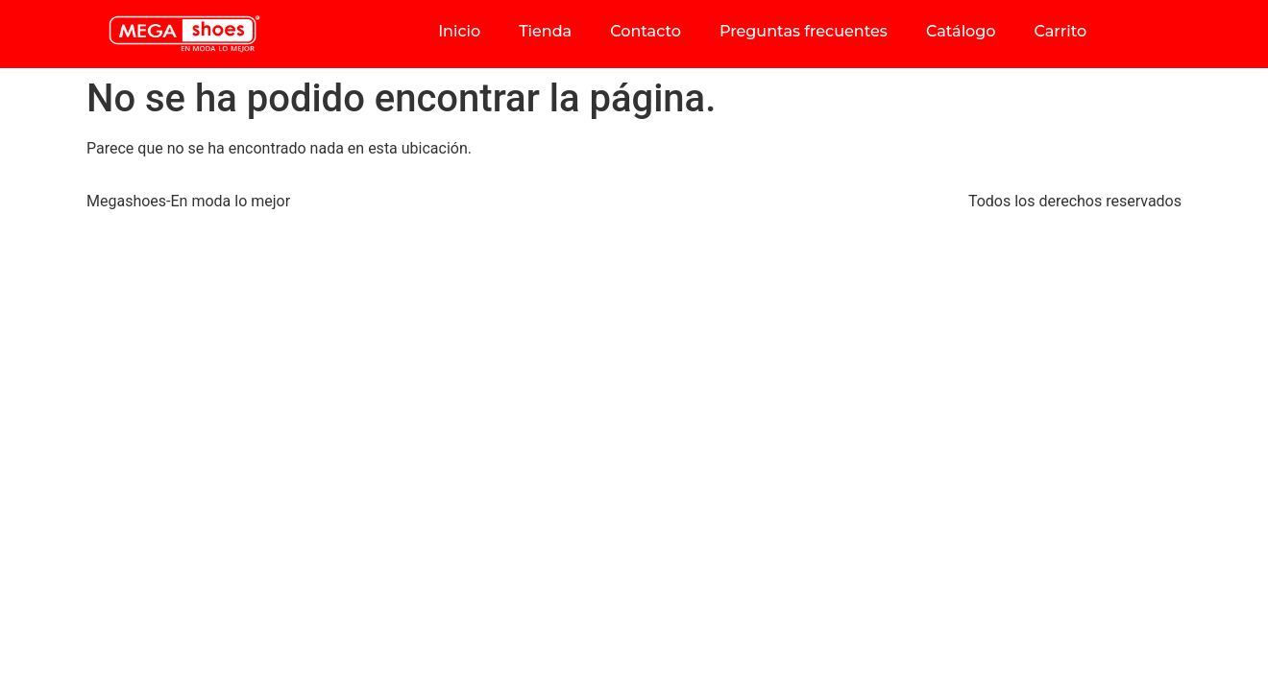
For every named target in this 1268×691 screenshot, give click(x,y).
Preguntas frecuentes (803, 31)
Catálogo (961, 31)
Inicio (459, 31)
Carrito (1060, 31)
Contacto (645, 31)
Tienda (545, 31)
